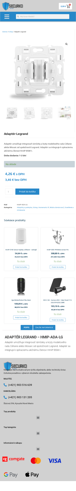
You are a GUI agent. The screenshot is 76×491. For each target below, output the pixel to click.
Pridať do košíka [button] (21, 267)
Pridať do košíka (27, 191)
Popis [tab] (26, 327)
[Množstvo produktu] (9, 192)
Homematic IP (43, 207)
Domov (4, 32)
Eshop (11, 32)
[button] (66, 44)
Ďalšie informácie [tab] (44, 327)
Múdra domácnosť (57, 207)
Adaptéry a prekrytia (24, 207)
